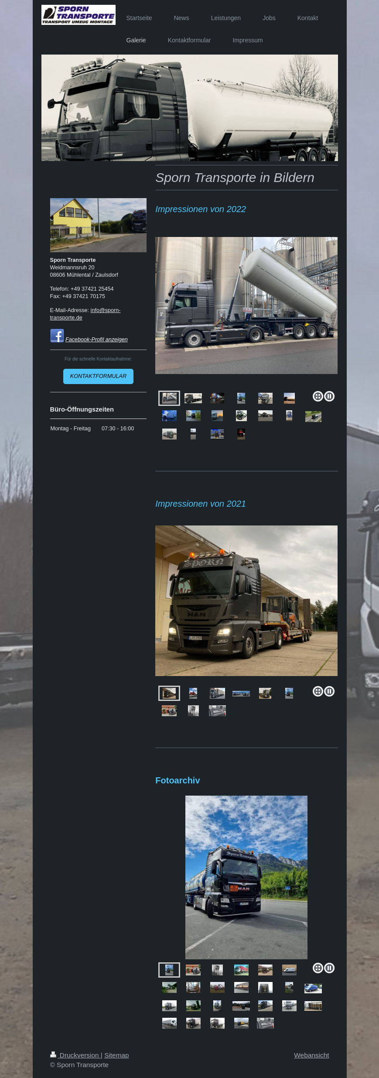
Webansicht (311, 1055)
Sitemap (116, 1055)
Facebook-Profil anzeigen (96, 339)
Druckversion (75, 1055)
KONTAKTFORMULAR (98, 376)
